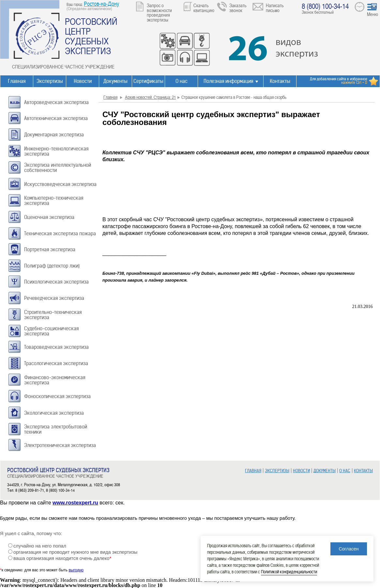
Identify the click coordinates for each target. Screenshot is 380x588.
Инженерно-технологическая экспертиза (56, 151)
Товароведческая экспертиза (56, 347)
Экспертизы (50, 81)
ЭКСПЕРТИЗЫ (277, 470)
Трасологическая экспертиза (56, 363)
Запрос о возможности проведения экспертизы (159, 12)
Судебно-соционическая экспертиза (51, 331)
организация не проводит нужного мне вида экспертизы (75, 552)
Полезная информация (228, 81)
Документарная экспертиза (54, 135)
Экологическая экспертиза (54, 413)
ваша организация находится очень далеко (62, 558)
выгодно (76, 570)
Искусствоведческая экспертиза (60, 184)
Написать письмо (275, 7)
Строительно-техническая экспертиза (53, 314)
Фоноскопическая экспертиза (57, 396)
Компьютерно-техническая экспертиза (53, 200)
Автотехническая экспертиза (56, 118)
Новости (83, 81)
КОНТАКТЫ (363, 470)
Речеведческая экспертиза (54, 298)
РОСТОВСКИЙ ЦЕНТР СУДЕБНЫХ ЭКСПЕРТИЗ (91, 36)
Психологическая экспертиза (56, 282)
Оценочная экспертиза (49, 217)
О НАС (344, 470)
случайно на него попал (39, 546)
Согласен (348, 548)
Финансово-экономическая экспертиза (54, 380)
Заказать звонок (238, 7)
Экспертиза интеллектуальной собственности (57, 167)
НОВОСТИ (301, 470)
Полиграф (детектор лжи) (52, 266)
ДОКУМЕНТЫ (324, 470)
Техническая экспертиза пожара (60, 233)
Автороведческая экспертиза (56, 102)
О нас (181, 81)
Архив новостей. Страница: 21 (150, 97)
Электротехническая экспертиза (60, 445)
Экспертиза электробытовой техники (55, 429)
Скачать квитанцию (203, 7)
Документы (115, 81)
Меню (372, 14)
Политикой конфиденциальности (289, 571)
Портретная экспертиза (49, 249)
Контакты (280, 81)
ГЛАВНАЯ (253, 470)
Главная (16, 81)
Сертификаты (148, 81)
